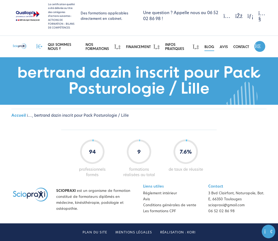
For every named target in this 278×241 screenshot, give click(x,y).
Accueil (18, 116)
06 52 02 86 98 (221, 211)
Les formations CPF (159, 211)
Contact (241, 47)
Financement (143, 47)
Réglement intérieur (160, 193)
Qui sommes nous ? (59, 47)
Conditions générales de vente (169, 205)
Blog (209, 47)
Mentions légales (133, 232)
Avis (224, 47)
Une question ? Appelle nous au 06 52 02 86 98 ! (180, 16)
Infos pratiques (182, 47)
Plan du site (95, 232)
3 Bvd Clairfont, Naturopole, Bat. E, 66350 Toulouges (236, 196)
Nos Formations (103, 47)
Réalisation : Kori (178, 232)
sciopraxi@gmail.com (226, 205)
